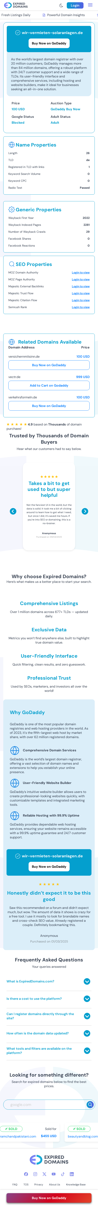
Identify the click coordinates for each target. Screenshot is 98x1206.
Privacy (38, 1184)
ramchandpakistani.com (18, 1136)
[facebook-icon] (26, 1174)
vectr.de (14, 377)
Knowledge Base (76, 1184)
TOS (25, 1184)
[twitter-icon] (44, 1174)
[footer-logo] (49, 1160)
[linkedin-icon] (72, 1174)
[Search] (90, 1104)
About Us (54, 1184)
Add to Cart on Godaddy (49, 385)
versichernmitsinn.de (24, 356)
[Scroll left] (13, 511)
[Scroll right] (85, 511)
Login (75, 5)
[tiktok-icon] (63, 1174)
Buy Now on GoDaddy (49, 365)
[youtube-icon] (54, 1174)
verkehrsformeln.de (22, 397)
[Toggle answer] (87, 981)
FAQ (14, 1184)
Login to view (81, 272)
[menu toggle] (90, 5)
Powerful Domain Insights (64, 15)
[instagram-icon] (35, 1174)
